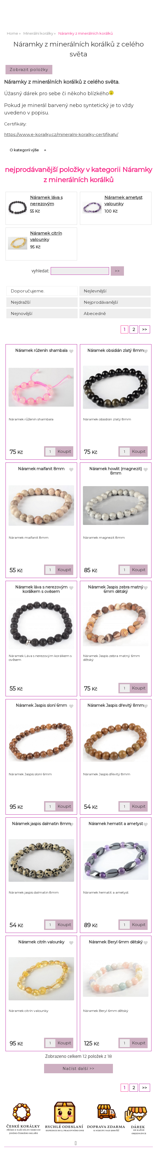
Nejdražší (20, 302)
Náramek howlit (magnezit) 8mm (115, 470)
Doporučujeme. (27, 291)
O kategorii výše (24, 150)
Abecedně (95, 313)
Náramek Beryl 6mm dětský (116, 942)
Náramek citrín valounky (41, 942)
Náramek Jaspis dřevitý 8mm (115, 705)
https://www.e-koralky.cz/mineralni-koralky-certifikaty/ (61, 134)
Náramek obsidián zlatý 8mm (115, 350)
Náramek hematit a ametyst (115, 823)
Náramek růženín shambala (41, 350)
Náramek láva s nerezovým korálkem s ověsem (50, 204)
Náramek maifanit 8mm (41, 468)
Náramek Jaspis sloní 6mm (41, 705)
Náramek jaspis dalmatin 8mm (41, 823)
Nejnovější (21, 313)
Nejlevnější (95, 291)
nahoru (149, 1142)
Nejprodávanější (101, 302)
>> (144, 329)
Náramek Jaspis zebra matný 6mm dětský (115, 589)
